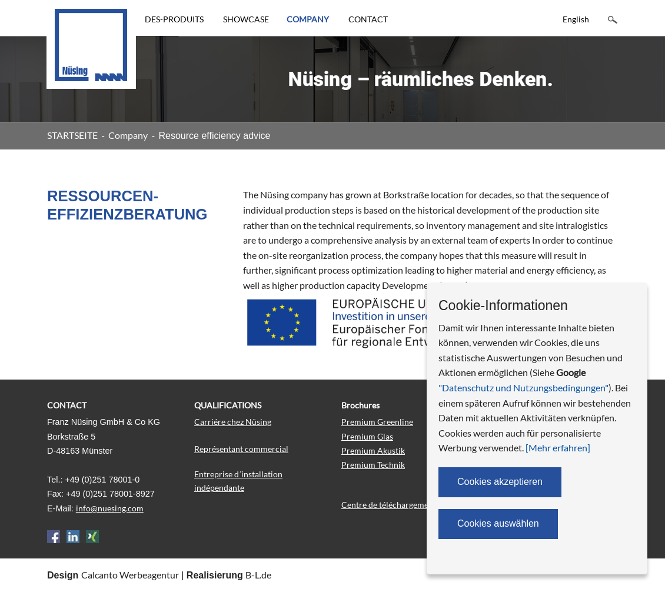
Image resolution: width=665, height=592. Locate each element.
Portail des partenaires (529, 501)
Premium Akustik (373, 450)
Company (128, 135)
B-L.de (258, 574)
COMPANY (308, 19)
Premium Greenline (377, 422)
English (576, 19)
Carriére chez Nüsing (232, 422)
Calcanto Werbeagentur (130, 574)
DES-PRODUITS (174, 19)
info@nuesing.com (110, 508)
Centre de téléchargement (388, 505)
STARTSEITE (72, 135)
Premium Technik (373, 465)
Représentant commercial (241, 449)
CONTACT (368, 19)
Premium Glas (367, 436)
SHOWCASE (246, 19)
